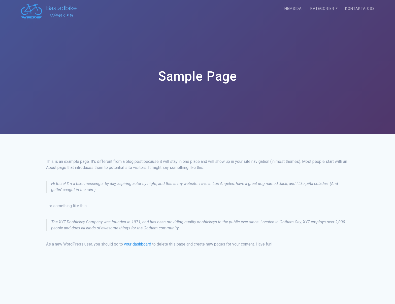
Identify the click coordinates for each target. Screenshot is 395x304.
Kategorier (322, 9)
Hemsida (293, 9)
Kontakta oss (360, 9)
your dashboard (137, 244)
